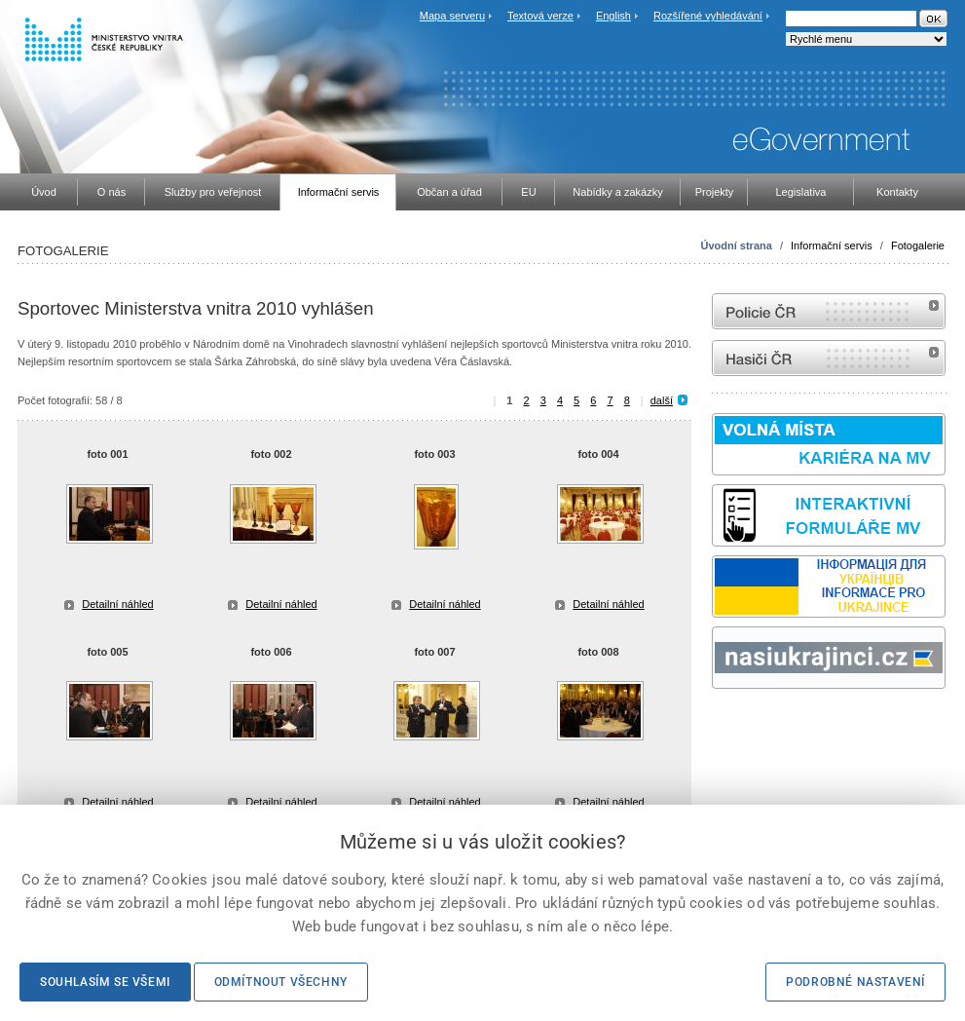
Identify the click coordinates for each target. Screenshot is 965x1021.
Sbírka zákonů (715, 725)
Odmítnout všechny (281, 982)
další (661, 400)
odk (722, 725)
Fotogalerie (918, 245)
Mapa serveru (452, 15)
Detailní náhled (117, 604)
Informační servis (831, 245)
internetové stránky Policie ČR (829, 311)
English (613, 15)
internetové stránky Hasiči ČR (829, 358)
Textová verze (540, 15)
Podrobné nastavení (855, 982)
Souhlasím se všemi (105, 982)
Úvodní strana (736, 245)
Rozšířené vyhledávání (707, 15)
